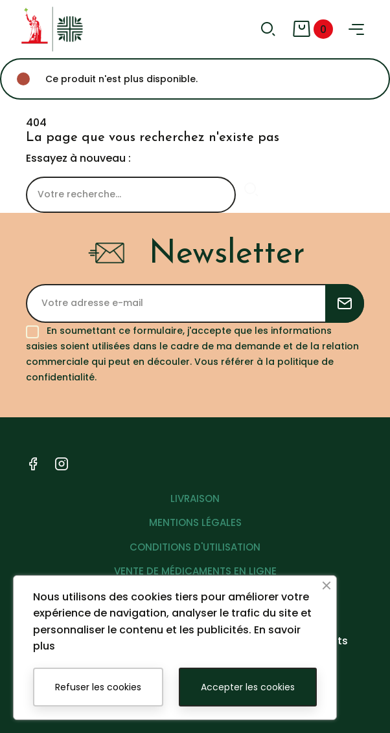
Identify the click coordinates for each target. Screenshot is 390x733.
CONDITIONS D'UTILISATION (195, 547)
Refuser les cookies (98, 687)
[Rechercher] (131, 195)
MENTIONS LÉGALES (195, 522)
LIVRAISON (195, 498)
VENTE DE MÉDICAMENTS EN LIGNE (195, 571)
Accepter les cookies (248, 687)
